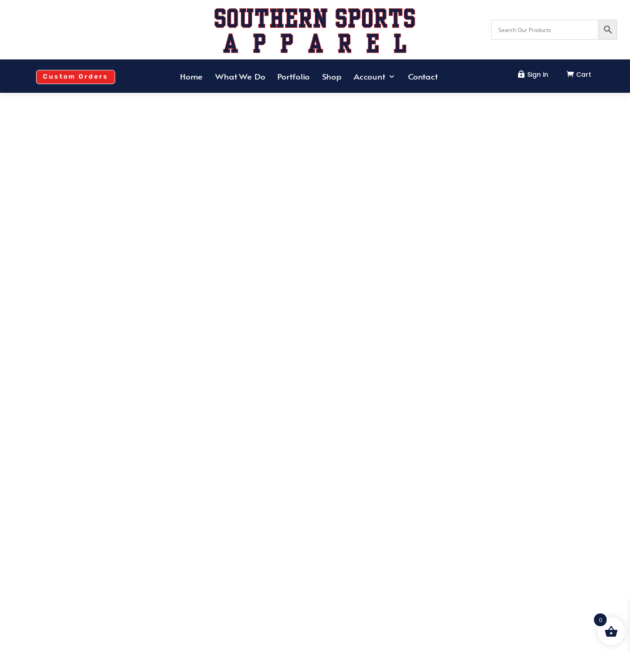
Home (191, 77)
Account (369, 77)
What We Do (240, 77)
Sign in (537, 74)
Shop (332, 77)
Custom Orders (75, 76)
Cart (583, 74)
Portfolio (294, 77)
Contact (423, 77)
